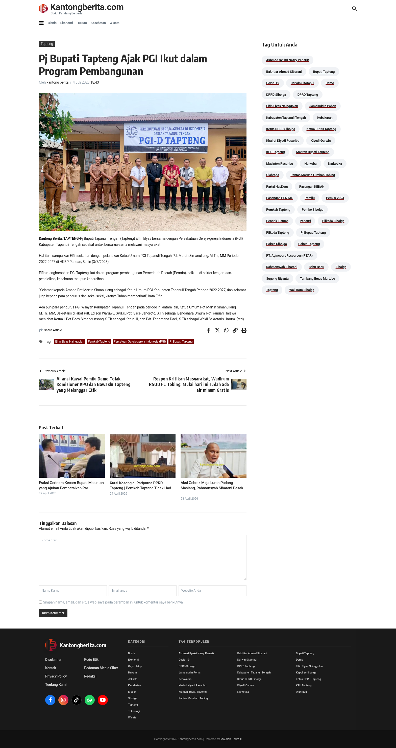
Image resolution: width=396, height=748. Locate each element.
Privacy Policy (56, 676)
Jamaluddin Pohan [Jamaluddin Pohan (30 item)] (322, 106)
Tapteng (47, 44)
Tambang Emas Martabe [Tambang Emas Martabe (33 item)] (317, 278)
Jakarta (132, 679)
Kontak (50, 668)
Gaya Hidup (135, 666)
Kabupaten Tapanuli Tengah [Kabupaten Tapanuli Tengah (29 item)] (286, 117)
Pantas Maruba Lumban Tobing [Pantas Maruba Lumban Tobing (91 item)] (312, 175)
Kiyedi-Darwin (245, 685)
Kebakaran (185, 679)
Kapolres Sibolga (306, 672)
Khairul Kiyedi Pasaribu (192, 685)
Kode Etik (91, 660)
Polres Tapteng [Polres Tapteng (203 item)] (309, 244)
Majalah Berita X (231, 739)
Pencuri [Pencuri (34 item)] (305, 221)
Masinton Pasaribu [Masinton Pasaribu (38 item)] (279, 163)
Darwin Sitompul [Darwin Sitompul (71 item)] (302, 83)
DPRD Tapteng (246, 666)
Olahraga (301, 691)
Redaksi (90, 676)
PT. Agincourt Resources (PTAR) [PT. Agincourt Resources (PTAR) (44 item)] (289, 255)
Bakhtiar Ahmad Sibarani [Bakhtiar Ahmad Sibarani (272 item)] (284, 72)
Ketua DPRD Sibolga (249, 679)
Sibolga (132, 698)
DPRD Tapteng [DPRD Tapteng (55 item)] (308, 94)
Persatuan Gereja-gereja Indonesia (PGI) (140, 341)
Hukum (82, 23)
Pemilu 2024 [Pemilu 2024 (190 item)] (335, 198)
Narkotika (243, 691)
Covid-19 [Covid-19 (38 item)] (272, 83)
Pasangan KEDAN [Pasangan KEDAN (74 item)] (312, 186)
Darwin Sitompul (247, 659)
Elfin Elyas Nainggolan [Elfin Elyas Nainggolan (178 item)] (282, 106)
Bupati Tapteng (305, 653)
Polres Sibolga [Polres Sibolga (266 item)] (276, 244)
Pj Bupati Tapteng (181, 341)
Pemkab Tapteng (99, 341)
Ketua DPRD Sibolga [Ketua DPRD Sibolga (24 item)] (280, 129)
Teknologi (134, 711)
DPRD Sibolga (187, 666)
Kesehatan (98, 23)
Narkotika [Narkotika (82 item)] (335, 163)
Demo (299, 659)
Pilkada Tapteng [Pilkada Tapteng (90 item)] (277, 232)
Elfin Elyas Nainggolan (69, 341)
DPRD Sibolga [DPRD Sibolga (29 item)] (276, 94)
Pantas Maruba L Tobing (193, 698)
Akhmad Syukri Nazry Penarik (196, 653)
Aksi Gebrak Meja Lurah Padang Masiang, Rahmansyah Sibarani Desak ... (212, 487)
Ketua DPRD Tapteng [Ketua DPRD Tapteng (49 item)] (321, 129)
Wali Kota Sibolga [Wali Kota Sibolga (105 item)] (301, 290)
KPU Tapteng (304, 685)
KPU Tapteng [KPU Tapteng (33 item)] (275, 152)
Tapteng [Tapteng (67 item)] (272, 290)
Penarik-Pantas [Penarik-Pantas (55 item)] (277, 221)
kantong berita (58, 82)
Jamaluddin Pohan (190, 672)
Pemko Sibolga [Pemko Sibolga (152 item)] (312, 209)
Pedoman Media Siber (101, 668)
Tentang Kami (55, 685)
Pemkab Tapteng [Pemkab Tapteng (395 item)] (278, 209)
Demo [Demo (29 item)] (330, 83)
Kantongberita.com (87, 7)
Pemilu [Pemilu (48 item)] (310, 198)
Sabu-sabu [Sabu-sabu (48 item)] (316, 267)
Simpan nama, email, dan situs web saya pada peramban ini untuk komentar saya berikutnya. (113, 602)
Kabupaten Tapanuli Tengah (254, 672)
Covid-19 (184, 659)
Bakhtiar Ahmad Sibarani (252, 653)
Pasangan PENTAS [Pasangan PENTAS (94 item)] (279, 198)
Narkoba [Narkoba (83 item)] (310, 163)
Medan (132, 691)
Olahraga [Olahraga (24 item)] (272, 175)
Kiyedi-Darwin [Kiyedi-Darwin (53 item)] (321, 140)
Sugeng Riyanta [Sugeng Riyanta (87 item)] (277, 278)
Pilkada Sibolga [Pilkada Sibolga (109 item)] (333, 221)
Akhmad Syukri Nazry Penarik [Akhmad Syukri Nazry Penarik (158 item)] (287, 60)
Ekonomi (66, 23)
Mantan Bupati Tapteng (193, 691)
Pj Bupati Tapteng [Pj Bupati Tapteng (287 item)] (313, 232)
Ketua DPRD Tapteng (308, 679)
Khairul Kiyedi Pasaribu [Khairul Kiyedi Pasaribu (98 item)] (282, 140)
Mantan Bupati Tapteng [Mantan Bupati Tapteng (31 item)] (313, 152)
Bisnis (52, 23)
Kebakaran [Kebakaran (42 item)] (324, 117)
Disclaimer (53, 660)
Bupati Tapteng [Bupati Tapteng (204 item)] (324, 72)
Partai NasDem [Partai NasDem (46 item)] (277, 186)
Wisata (114, 23)
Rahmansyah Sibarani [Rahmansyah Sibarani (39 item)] (281, 267)
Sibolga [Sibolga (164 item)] (341, 267)
